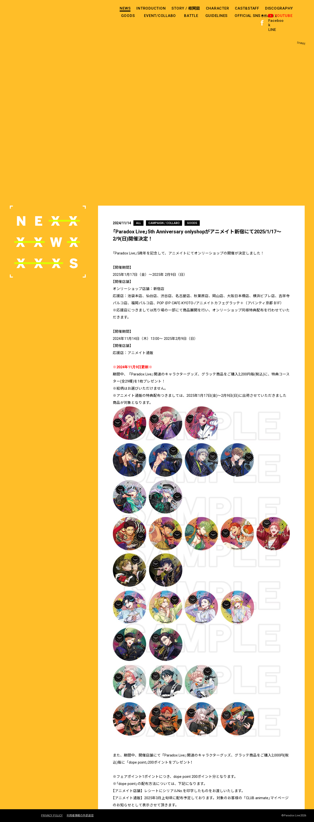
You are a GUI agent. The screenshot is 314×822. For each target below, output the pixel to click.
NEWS (125, 8)
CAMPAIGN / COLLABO (164, 223)
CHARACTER (217, 8)
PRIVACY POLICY (52, 815)
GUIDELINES (216, 15)
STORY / (185, 8)
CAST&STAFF (247, 8)
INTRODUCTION (151, 8)
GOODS (128, 15)
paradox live (29, 13)
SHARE (303, 12)
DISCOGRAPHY (279, 8)
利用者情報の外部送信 (80, 815)
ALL (138, 223)
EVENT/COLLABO (160, 15)
